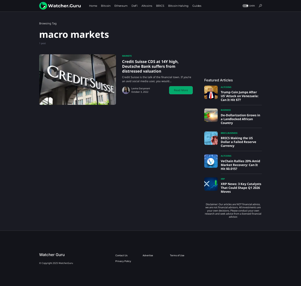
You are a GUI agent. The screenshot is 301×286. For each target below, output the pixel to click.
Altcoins (226, 87)
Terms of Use (177, 255)
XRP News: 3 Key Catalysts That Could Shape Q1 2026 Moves (241, 187)
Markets (127, 55)
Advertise (148, 255)
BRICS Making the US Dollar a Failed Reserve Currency (238, 142)
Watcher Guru (52, 254)
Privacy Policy (123, 261)
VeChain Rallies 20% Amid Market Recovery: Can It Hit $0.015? (240, 165)
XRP (223, 178)
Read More (181, 90)
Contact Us (121, 255)
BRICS (224, 132)
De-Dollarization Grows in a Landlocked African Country (240, 119)
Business (226, 109)
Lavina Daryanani (140, 88)
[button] (248, 5)
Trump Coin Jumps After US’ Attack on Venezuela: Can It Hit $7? (240, 96)
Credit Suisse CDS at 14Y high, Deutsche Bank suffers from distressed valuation (150, 66)
